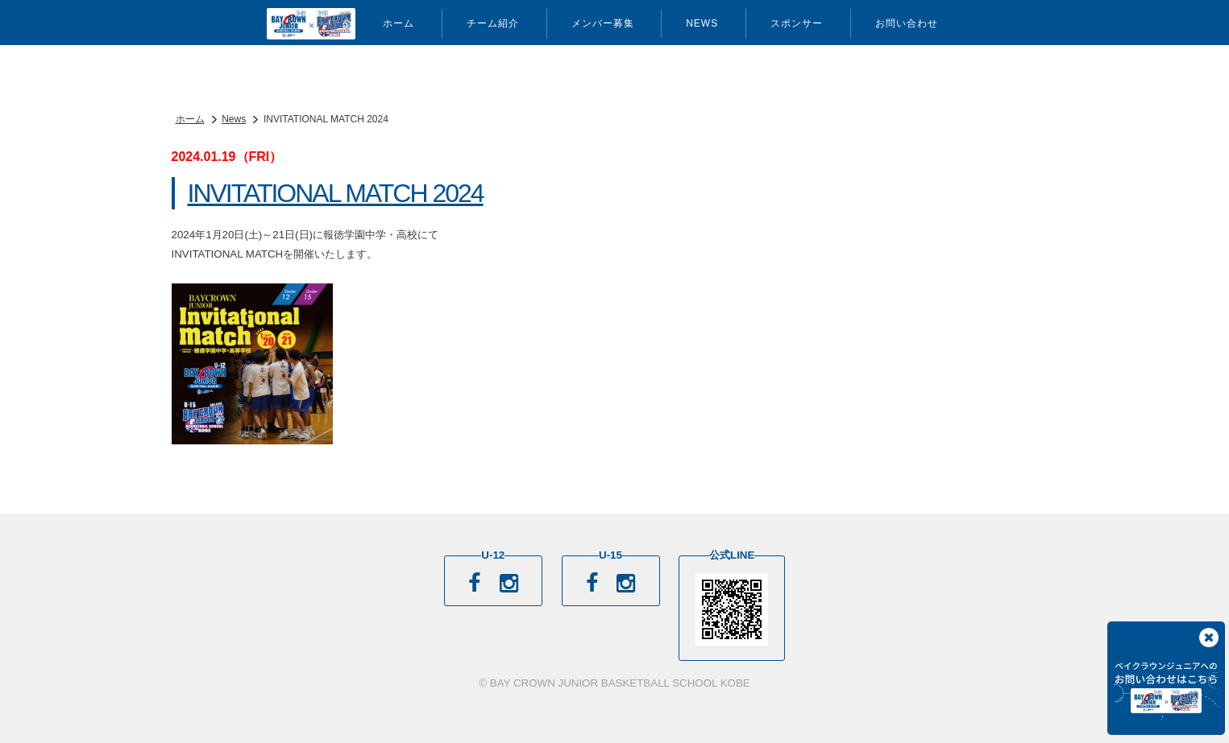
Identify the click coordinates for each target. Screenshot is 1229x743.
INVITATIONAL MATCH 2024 (336, 193)
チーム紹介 (493, 23)
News (702, 23)
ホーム (398, 23)
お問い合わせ (906, 23)
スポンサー (796, 23)
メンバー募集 (602, 23)
